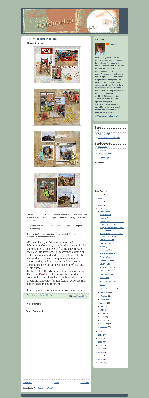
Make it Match (105, 215)
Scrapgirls (102, 150)
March (103, 320)
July (102, 306)
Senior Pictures (106, 271)
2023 (100, 195)
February (104, 324)
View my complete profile (108, 116)
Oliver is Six (105, 264)
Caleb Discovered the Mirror (109, 138)
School (103, 285)
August (103, 303)
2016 (100, 338)
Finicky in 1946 (104, 134)
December (104, 212)
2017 (100, 335)
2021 (100, 202)
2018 (100, 331)
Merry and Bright (106, 250)
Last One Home (106, 274)
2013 (100, 349)
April (102, 317)
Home (56, 383)
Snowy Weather (106, 257)
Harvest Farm (105, 218)
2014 (100, 345)
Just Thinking (103, 147)
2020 (100, 205)
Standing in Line (106, 247)
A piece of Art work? (108, 267)
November (104, 293)
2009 (100, 363)
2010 (100, 359)
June (102, 310)
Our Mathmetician (107, 240)
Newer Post (27, 383)
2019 (100, 209)
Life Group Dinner (107, 260)
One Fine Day (105, 243)
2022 (100, 198)
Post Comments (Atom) (43, 388)
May (102, 313)
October (103, 296)
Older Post (84, 383)
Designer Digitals (104, 157)
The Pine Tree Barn (108, 281)
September (105, 299)
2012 (100, 352)
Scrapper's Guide (105, 154)
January (103, 327)
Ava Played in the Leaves (110, 288)
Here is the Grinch (107, 254)
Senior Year (104, 278)
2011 (100, 356)
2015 (100, 342)
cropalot (112, 44)
